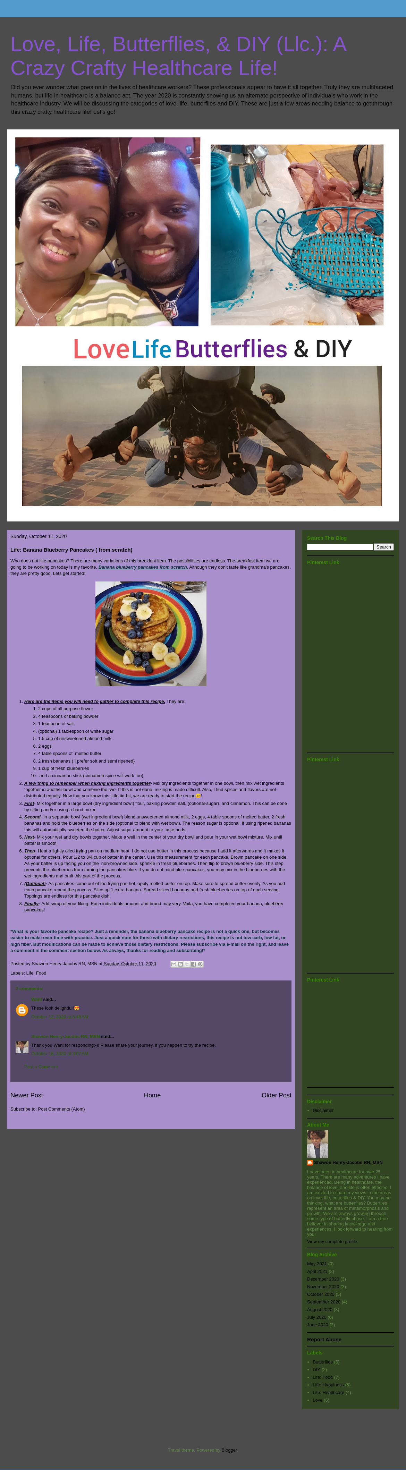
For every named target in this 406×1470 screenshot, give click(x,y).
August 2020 (319, 1309)
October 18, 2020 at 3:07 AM (59, 1053)
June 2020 (317, 1324)
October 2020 (321, 1294)
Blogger (229, 1450)
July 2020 (317, 1317)
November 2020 (323, 1286)
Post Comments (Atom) (61, 1109)
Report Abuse (324, 1339)
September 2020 (323, 1302)
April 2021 (317, 1271)
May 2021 (317, 1263)
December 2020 (323, 1279)
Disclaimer (323, 1110)
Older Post (276, 1095)
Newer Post (26, 1095)
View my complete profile (332, 1241)
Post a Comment (41, 1066)
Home (152, 1095)
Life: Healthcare (328, 1392)
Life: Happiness (328, 1384)
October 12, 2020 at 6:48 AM (59, 1016)
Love (317, 1400)
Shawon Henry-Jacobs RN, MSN (65, 1036)
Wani (36, 999)
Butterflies (323, 1362)
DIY (316, 1369)
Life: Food (36, 973)
